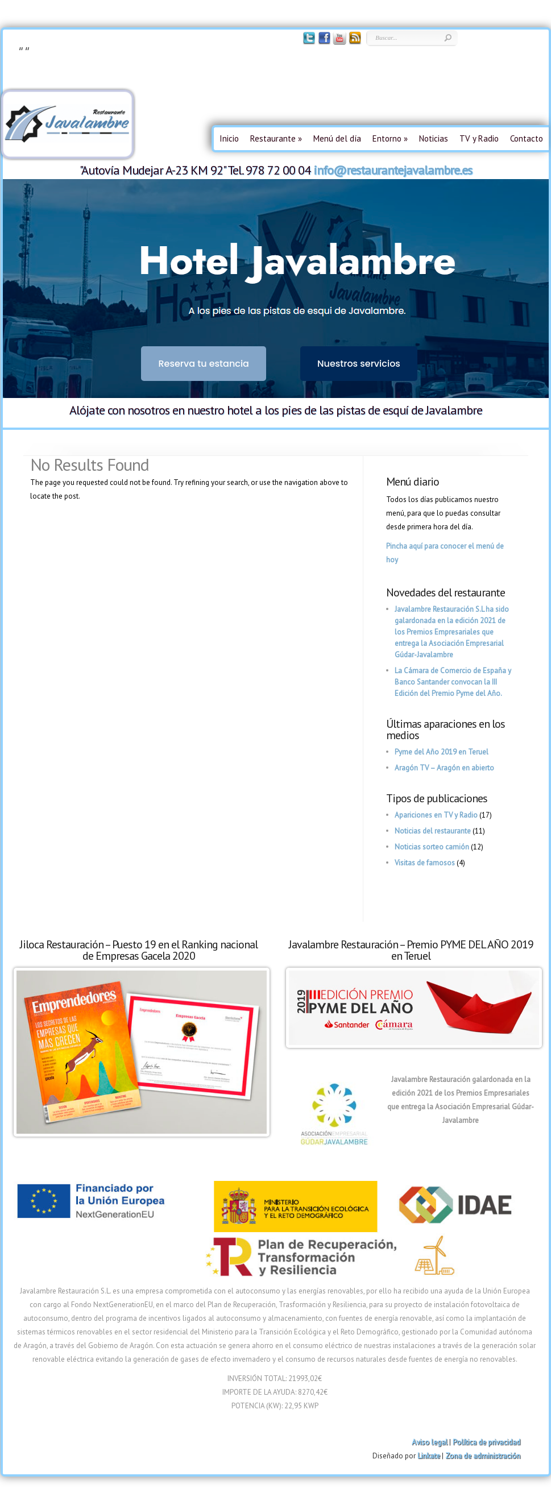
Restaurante (276, 138)
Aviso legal (430, 1442)
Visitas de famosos (425, 863)
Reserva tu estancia (203, 363)
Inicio (229, 138)
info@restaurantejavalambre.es (392, 170)
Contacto (526, 138)
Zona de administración (482, 1456)
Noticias (433, 138)
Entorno (390, 138)
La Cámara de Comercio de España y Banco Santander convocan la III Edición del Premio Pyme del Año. (453, 682)
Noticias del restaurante (433, 831)
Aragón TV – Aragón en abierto (444, 768)
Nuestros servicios (358, 363)
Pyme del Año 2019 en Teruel (441, 752)
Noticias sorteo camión (432, 847)
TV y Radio (479, 138)
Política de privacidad (486, 1442)
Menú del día (337, 138)
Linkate (428, 1456)
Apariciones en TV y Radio (436, 815)
